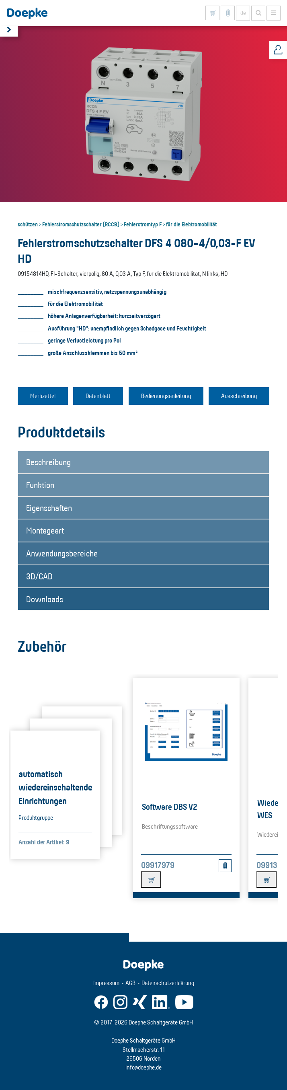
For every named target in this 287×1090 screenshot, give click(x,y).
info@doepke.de (143, 1067)
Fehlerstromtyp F (143, 224)
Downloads (44, 599)
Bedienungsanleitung (166, 396)
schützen (28, 224)
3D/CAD (39, 576)
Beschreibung (48, 462)
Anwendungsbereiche (62, 553)
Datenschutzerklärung (167, 983)
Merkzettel (42, 396)
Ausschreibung (239, 396)
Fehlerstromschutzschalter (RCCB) (80, 224)
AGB (130, 983)
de (243, 12)
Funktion (40, 485)
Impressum (106, 983)
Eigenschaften (49, 508)
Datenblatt (98, 396)
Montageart (45, 530)
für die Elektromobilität (191, 224)
